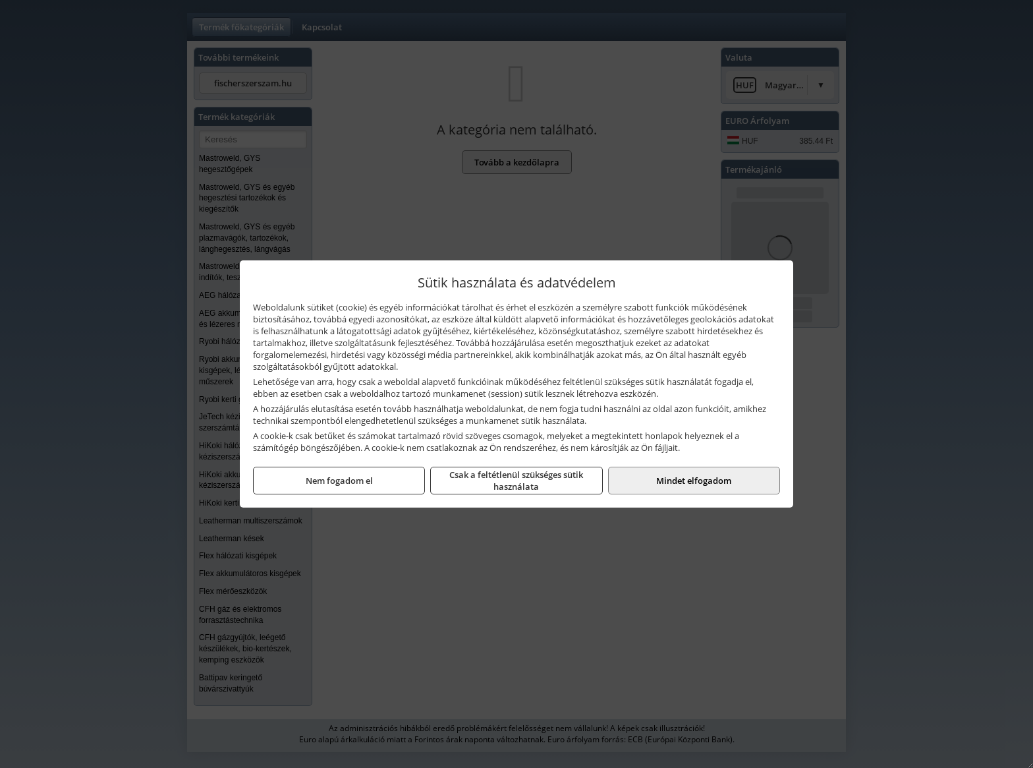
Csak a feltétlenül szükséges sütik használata (516, 480)
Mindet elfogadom (693, 481)
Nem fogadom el (339, 481)
